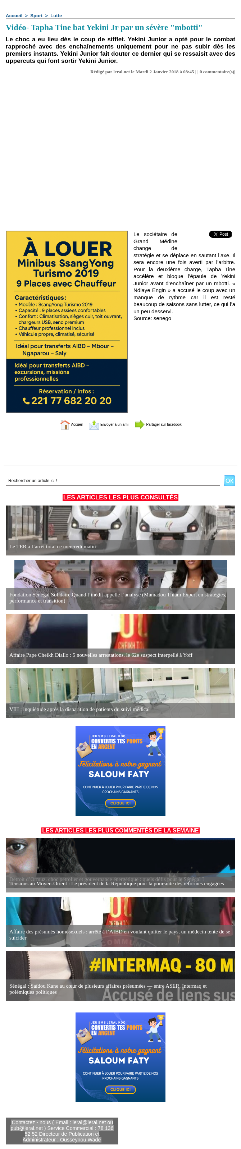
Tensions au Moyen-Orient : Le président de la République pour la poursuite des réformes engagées (109, 883)
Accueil (14, 15)
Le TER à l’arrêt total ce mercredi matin (49, 546)
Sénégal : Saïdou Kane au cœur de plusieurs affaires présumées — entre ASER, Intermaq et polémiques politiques (113, 989)
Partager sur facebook (168, 424)
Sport (36, 15)
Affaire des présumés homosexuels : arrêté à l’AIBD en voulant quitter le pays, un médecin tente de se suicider (112, 935)
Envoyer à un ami (103, 424)
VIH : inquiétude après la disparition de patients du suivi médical (75, 709)
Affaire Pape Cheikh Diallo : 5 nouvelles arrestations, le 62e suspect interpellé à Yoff (95, 655)
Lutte (56, 15)
